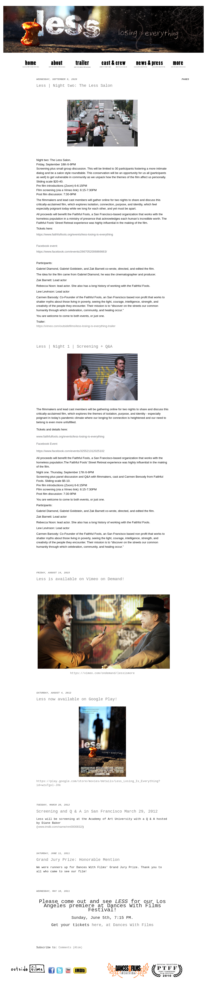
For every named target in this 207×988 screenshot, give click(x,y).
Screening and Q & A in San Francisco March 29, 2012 (97, 811)
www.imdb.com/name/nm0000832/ (60, 826)
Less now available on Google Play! (76, 699)
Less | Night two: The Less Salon (74, 85)
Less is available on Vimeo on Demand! (80, 579)
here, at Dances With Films (122, 925)
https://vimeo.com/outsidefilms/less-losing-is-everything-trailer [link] (75, 326)
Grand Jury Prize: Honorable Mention (78, 860)
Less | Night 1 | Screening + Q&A (74, 346)
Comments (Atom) (70, 947)
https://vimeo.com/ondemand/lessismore (102, 673)
